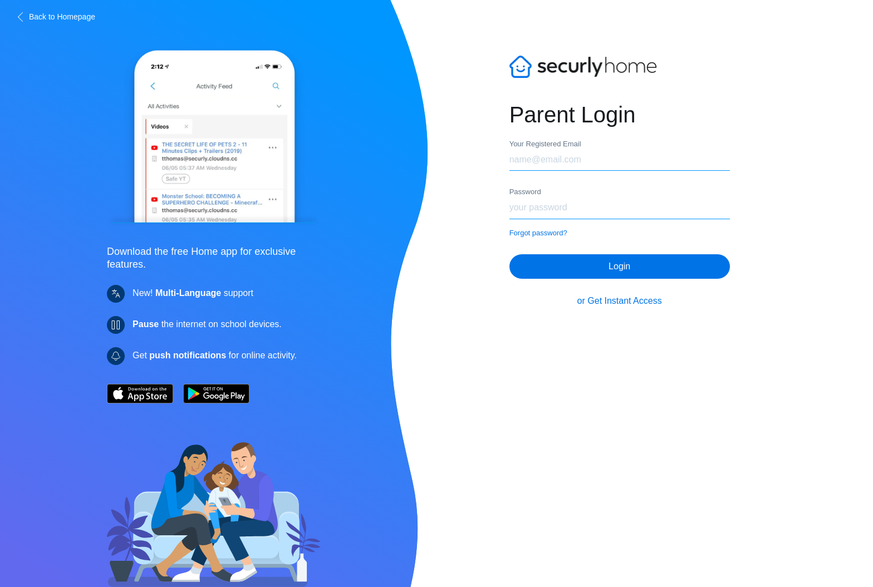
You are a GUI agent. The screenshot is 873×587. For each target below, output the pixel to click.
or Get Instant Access (619, 295)
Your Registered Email (545, 144)
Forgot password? (538, 233)
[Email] (619, 160)
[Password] (619, 208)
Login (619, 260)
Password (525, 192)
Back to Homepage (55, 17)
